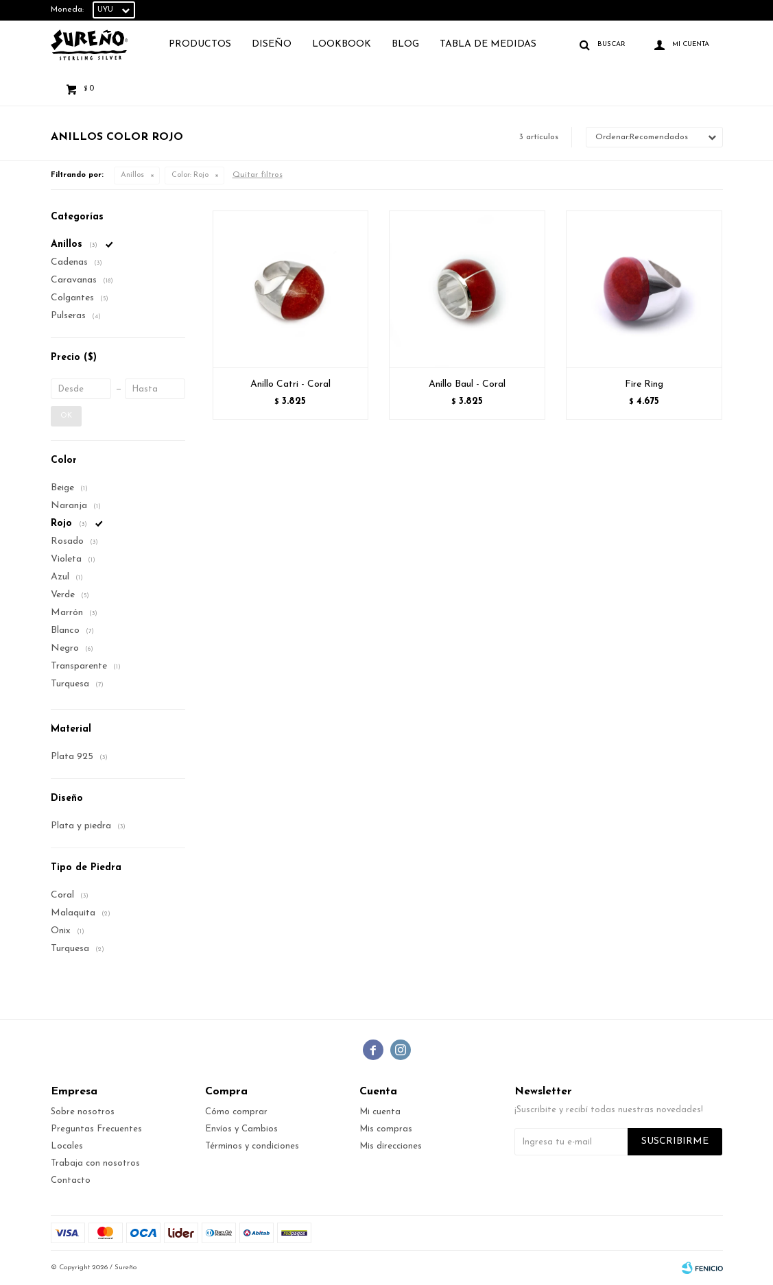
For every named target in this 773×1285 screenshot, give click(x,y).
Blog (405, 44)
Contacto (71, 1180)
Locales (67, 1146)
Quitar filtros (258, 175)
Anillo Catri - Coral (290, 384)
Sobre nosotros (83, 1111)
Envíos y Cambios (241, 1129)
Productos (200, 44)
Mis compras (385, 1129)
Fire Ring (644, 384)
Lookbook (341, 44)
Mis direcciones (390, 1146)
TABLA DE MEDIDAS (488, 44)
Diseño (272, 44)
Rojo (190, 175)
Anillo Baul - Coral (467, 384)
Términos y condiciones (252, 1146)
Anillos (132, 175)
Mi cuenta (380, 1111)
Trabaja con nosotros (95, 1163)
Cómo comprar (236, 1111)
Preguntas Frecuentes (96, 1129)
